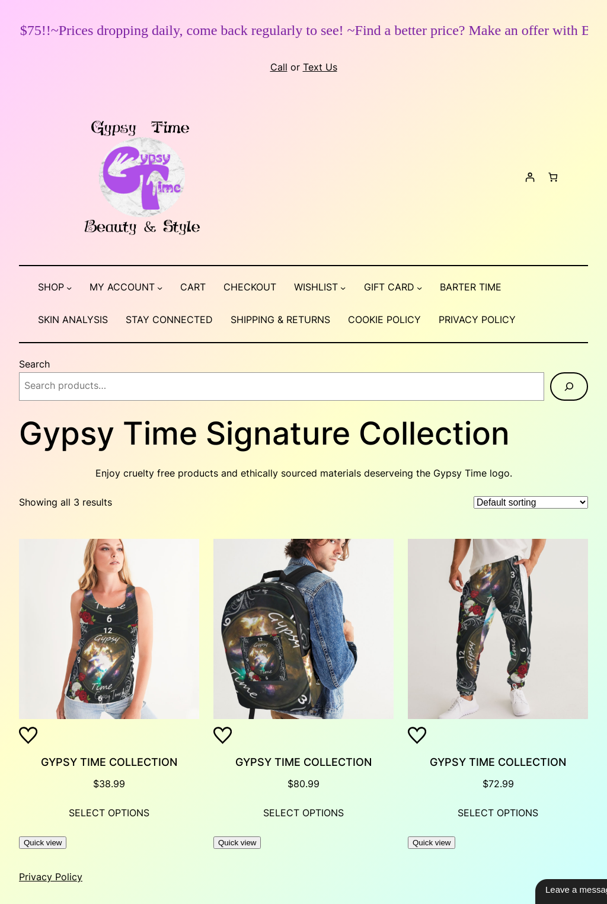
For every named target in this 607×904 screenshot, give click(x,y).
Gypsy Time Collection (109, 762)
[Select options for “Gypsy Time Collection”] (109, 814)
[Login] (529, 177)
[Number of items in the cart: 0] (552, 177)
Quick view (43, 842)
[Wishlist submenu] (343, 287)
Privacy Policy (50, 877)
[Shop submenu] (69, 287)
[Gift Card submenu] (419, 287)
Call (278, 67)
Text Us (320, 67)
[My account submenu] (159, 287)
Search (34, 364)
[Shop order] (531, 502)
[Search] (569, 386)
